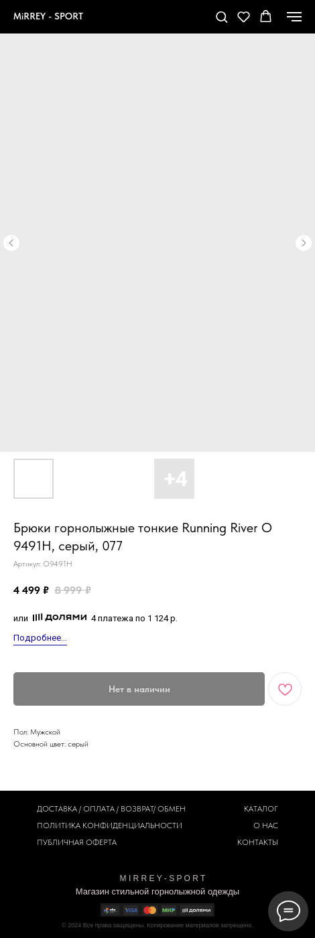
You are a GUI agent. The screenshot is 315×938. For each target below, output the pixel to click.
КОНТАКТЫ (257, 842)
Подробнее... (40, 638)
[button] (221, 16)
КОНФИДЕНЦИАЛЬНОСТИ (132, 825)
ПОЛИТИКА (58, 825)
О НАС (265, 825)
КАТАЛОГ (261, 808)
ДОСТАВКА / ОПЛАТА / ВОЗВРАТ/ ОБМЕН (111, 808)
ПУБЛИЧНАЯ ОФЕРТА (77, 842)
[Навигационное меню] (294, 16)
